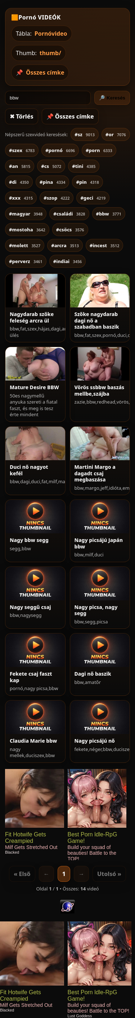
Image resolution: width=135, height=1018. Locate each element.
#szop (56, 198)
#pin (87, 182)
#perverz (25, 261)
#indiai (67, 261)
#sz (85, 134)
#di (19, 182)
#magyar (25, 213)
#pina (52, 182)
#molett (24, 245)
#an (19, 166)
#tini (83, 166)
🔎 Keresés (112, 98)
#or (115, 134)
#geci (92, 198)
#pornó (60, 150)
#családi (69, 213)
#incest (104, 245)
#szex (22, 150)
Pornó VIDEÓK (39, 17)
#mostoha (27, 229)
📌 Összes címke (70, 116)
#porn (99, 150)
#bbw (108, 213)
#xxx (21, 198)
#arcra (65, 245)
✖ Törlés (21, 116)
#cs (51, 166)
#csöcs (70, 229)
